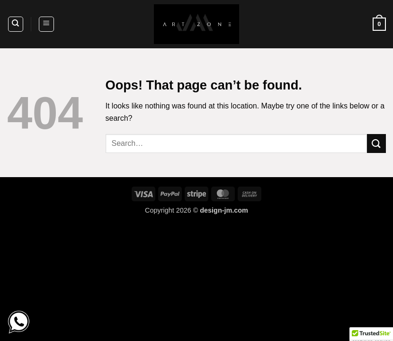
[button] (46, 24)
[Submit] (376, 143)
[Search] (15, 24)
